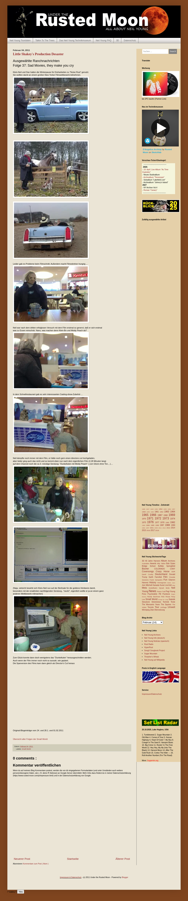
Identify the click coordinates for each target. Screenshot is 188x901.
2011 (161, 528)
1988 (168, 525)
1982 (172, 522)
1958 (144, 512)
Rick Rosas (166, 597)
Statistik (172, 599)
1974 (172, 518)
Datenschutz (130, 40)
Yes (21, 891)
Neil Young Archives (152, 635)
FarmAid (159, 577)
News (153, 591)
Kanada (156, 585)
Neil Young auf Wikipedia (154, 660)
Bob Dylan (170, 563)
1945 (152, 509)
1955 (165, 509)
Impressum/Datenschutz (152, 694)
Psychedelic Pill (154, 594)
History (153, 582)
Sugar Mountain (150, 654)
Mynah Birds (165, 588)
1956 (170, 509)
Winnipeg (146, 610)
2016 (149, 530)
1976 (151, 522)
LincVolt (168, 585)
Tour (157, 607)
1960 (153, 512)
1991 (144, 528)
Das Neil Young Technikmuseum (75, 40)
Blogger (125, 877)
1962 (162, 512)
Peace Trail (161, 591)
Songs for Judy (163, 599)
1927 (148, 509)
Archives (171, 561)
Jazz (173, 583)
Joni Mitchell (147, 585)
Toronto (151, 607)
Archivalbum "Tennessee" (154, 177)
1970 (144, 519)
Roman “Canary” (150, 190)
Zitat (152, 610)
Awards (153, 563)
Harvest (145, 583)
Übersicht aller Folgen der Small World (30, 739)
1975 (144, 522)
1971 (151, 518)
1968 (165, 515)
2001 (152, 528)
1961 (157, 512)
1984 (148, 525)
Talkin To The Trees (45, 40)
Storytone (147, 602)
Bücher (148, 568)
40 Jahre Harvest (153, 561)
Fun (165, 579)
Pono (144, 594)
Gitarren (171, 580)
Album (164, 561)
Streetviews (157, 602)
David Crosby (148, 574)
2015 (144, 530)
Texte (173, 602)
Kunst (162, 585)
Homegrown (162, 583)
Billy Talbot (161, 563)
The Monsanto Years (151, 604)
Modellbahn (154, 588)
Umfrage (164, 607)
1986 (157, 525)
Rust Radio (148, 644)
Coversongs (149, 571)
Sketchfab (156, 152)
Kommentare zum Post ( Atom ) (36, 864)
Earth (152, 577)
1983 (144, 525)
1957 (173, 509)
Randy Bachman (154, 597)
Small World (26, 749)
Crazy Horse (163, 571)
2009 (156, 528)
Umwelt (171, 607)
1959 (149, 512)
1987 (162, 525)
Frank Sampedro (156, 580)
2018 (157, 530)
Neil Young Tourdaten (20, 40)
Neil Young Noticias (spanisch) (156, 641)
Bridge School (150, 566)
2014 (173, 528)
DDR (173, 572)
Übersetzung (159, 610)
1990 (173, 525)
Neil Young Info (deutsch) (154, 638)
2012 (165, 528)
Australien (146, 563)
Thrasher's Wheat (151, 657)
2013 (168, 528)
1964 (172, 511)
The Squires (166, 604)
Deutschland (162, 574)
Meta (145, 588)
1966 (153, 514)
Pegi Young (170, 591)
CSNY (172, 569)
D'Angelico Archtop (152, 149)
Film (166, 577)
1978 (162, 522)
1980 (168, 522)
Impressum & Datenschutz (70, 877)
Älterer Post (123, 858)
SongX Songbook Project (154, 650)
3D (117, 40)
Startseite (73, 858)
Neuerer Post (22, 858)
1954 (161, 509)
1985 (153, 525)
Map (173, 585)
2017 (153, 530)
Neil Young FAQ (103, 40)
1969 (171, 514)
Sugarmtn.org (152, 761)
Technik (167, 602)
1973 (166, 518)
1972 (158, 518)
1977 (157, 522)
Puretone (166, 594)
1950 (156, 509)
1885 (144, 509)
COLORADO (162, 569)
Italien (169, 583)
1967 (160, 515)
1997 (148, 528)
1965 (146, 514)
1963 (167, 511)
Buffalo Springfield (166, 566)
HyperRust (148, 647)
